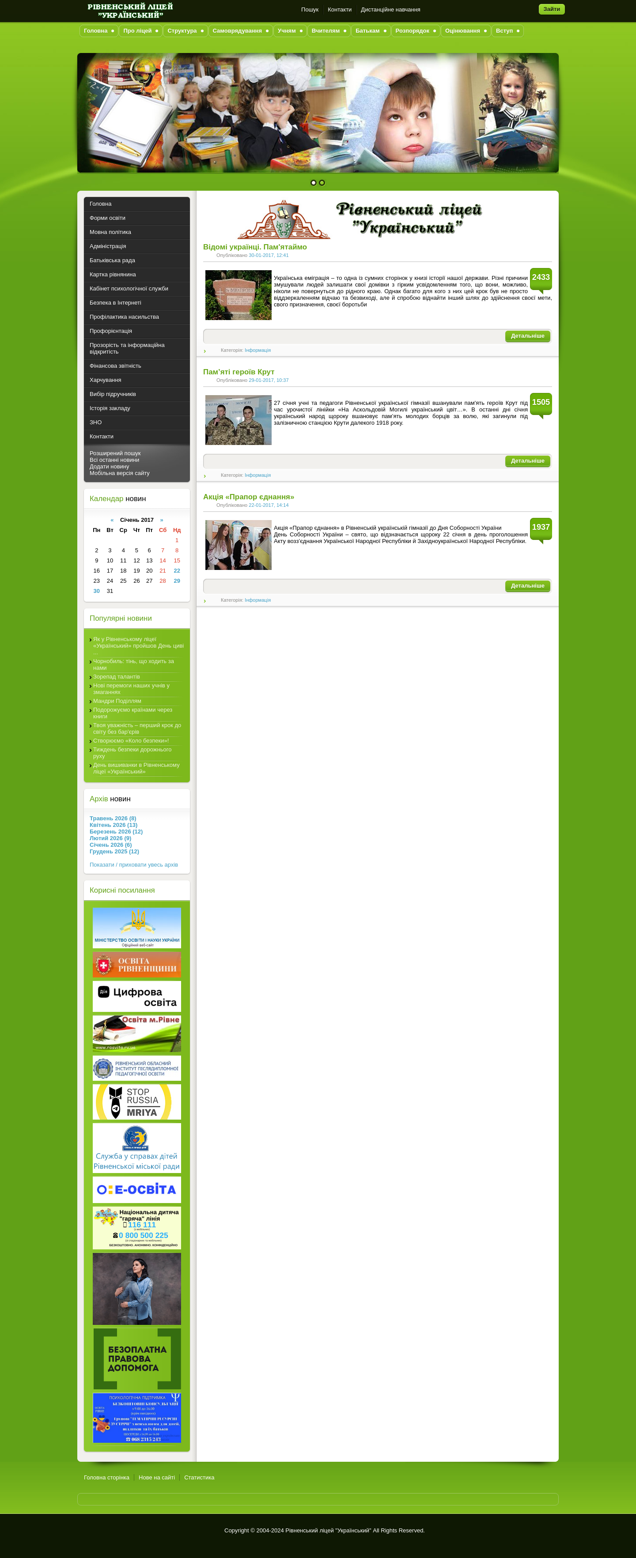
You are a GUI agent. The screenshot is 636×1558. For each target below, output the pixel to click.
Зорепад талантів (116, 676)
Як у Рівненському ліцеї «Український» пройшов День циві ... (138, 646)
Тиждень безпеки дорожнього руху (132, 752)
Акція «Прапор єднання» (248, 497)
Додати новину (109, 466)
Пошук (309, 9)
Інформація (258, 350)
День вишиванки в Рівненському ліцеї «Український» (136, 768)
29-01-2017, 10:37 (268, 380)
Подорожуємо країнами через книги (132, 713)
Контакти (340, 9)
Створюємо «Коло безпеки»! (131, 740)
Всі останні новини (114, 459)
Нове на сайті (157, 1477)
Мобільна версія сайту (120, 473)
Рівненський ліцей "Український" (328, 1530)
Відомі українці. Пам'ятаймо (255, 247)
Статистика (199, 1477)
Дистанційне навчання (390, 9)
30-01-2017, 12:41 (268, 255)
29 (177, 580)
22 (177, 570)
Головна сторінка (106, 1477)
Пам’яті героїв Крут (238, 372)
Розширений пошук (115, 453)
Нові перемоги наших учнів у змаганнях (131, 688)
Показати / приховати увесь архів (134, 864)
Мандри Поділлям (117, 701)
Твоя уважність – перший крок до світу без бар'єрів (137, 728)
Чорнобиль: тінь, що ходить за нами (133, 664)
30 (97, 591)
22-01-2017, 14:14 (268, 505)
